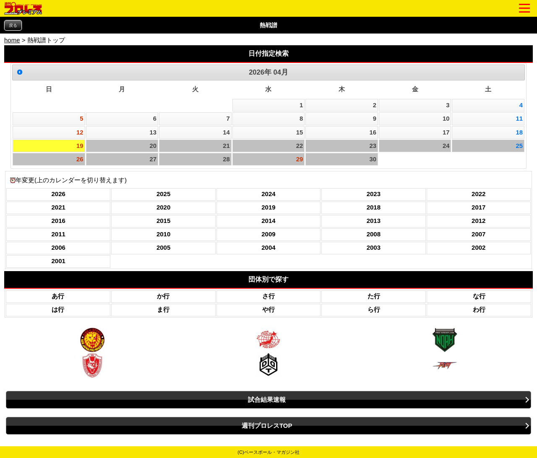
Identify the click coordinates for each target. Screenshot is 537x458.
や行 (268, 309)
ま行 (163, 309)
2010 (163, 234)
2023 (374, 193)
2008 (374, 234)
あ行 (58, 296)
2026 (58, 193)
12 (79, 132)
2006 (58, 247)
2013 (374, 220)
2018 (374, 207)
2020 (163, 207)
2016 (58, 220)
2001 (58, 260)
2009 (268, 234)
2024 (268, 193)
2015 (163, 220)
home (12, 40)
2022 (478, 193)
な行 (479, 296)
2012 (478, 220)
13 (153, 132)
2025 (163, 193)
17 (446, 132)
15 (299, 132)
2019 (268, 207)
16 (372, 132)
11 (519, 118)
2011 (58, 234)
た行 (374, 296)
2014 (268, 220)
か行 (163, 296)
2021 (58, 207)
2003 (374, 247)
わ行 (479, 309)
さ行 (268, 296)
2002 (478, 247)
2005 (163, 247)
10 (446, 118)
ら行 (374, 309)
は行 (58, 309)
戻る (13, 25)
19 (79, 145)
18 (519, 132)
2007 (478, 234)
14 (226, 132)
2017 (478, 207)
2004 (268, 247)
